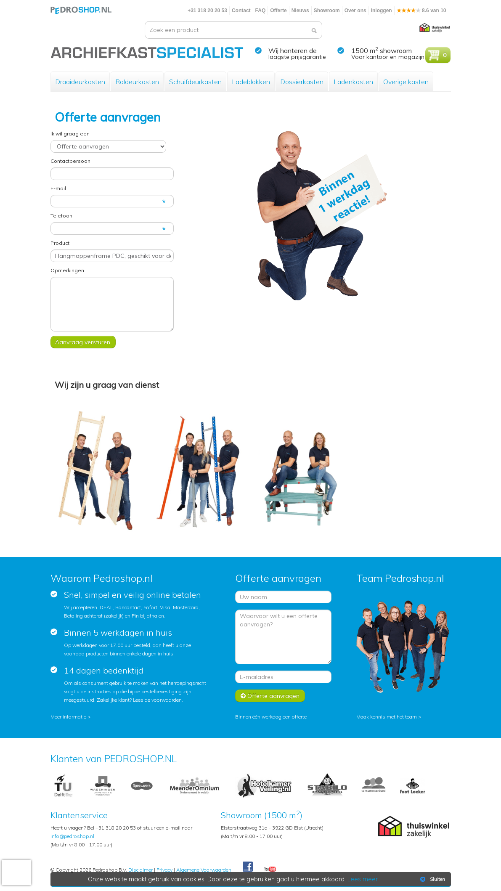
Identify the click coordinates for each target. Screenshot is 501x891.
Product (59, 243)
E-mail (58, 188)
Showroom (327, 10)
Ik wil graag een (70, 133)
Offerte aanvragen (270, 696)
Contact (241, 10)
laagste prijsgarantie (297, 57)
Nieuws (300, 10)
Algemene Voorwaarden (203, 870)
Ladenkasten (353, 81)
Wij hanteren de (292, 50)
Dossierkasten (301, 81)
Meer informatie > (70, 716)
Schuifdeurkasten (195, 81)
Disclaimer (140, 870)
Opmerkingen (67, 270)
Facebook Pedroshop (248, 867)
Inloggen (381, 10)
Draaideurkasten (80, 81)
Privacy (164, 870)
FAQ (260, 10)
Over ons (355, 10)
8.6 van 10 (421, 10)
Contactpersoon (70, 161)
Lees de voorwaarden (157, 700)
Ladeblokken (251, 81)
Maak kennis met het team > (388, 716)
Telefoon (61, 215)
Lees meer (362, 879)
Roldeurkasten (137, 81)
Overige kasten (406, 81)
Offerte (278, 10)
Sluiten (432, 879)
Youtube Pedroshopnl (270, 869)
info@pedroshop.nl (72, 836)
